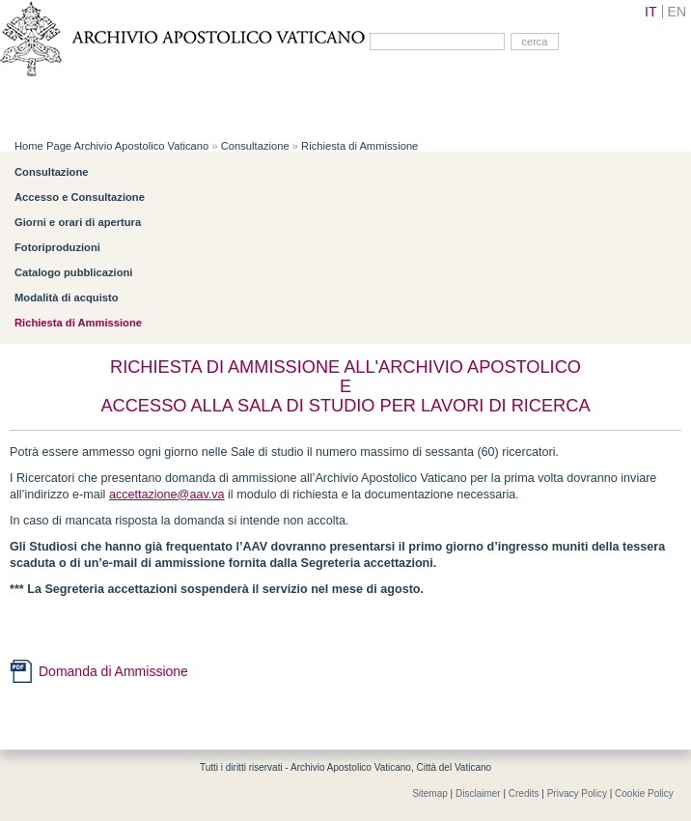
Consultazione (255, 146)
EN (677, 11)
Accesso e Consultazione (79, 197)
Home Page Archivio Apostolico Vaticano (111, 146)
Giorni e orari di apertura (77, 222)
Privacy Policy (577, 793)
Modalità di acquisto (66, 297)
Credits (524, 793)
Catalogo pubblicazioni (73, 272)
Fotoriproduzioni (57, 247)
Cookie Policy (644, 793)
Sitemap (430, 793)
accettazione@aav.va (167, 494)
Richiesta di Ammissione (359, 146)
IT (650, 11)
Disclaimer (478, 793)
